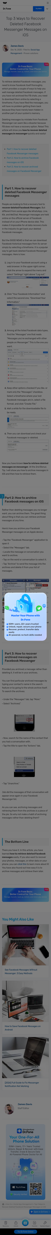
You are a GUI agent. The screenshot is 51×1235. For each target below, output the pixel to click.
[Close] (8, 596)
